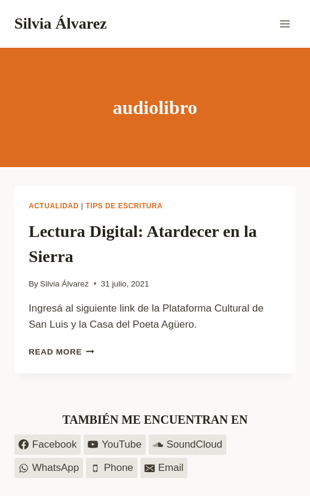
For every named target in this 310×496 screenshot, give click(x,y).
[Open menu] (285, 23)
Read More (61, 351)
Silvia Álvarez (64, 283)
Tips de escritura (123, 206)
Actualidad (54, 206)
